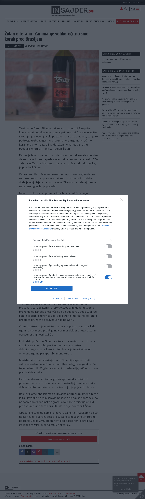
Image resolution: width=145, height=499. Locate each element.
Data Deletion (56, 298)
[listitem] (72, 239)
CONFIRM (51, 288)
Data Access (72, 298)
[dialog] (72, 249)
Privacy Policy (88, 298)
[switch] (108, 246)
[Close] (122, 200)
